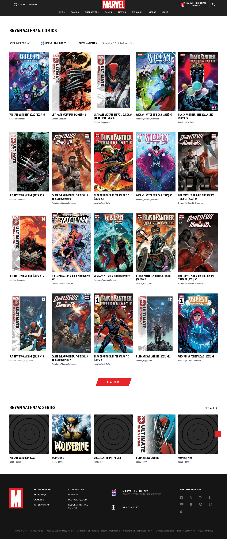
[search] (213, 4)
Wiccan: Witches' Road (22, 457)
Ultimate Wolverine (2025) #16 (69, 114)
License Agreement (165, 531)
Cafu (192, 122)
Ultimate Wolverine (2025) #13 (26, 356)
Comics (75, 12)
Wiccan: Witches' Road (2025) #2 (112, 276)
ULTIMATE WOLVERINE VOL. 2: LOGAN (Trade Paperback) (113, 116)
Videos (152, 12)
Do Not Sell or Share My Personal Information (98, 531)
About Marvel (42, 489)
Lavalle (181, 122)
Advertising (76, 489)
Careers (38, 499)
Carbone (20, 360)
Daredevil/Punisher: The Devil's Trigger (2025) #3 (196, 277)
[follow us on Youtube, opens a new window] (182, 504)
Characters (92, 12)
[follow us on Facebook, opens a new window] (181, 498)
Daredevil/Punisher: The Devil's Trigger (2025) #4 (196, 197)
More (165, 12)
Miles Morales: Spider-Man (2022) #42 (71, 277)
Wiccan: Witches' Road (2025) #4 (154, 114)
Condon (55, 118)
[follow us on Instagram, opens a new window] (200, 498)
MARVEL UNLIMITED (55, 43)
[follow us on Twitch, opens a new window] (210, 505)
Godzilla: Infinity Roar (107, 457)
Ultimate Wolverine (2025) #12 (153, 356)
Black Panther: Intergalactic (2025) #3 (111, 197)
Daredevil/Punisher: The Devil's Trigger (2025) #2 (70, 358)
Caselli (62, 283)
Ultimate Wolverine (147, 457)
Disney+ (73, 494)
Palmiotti (56, 203)
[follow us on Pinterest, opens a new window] (200, 504)
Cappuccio (63, 118)
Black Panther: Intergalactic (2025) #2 (153, 277)
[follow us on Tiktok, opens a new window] (181, 512)
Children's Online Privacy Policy (137, 531)
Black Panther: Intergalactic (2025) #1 (111, 358)
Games (108, 12)
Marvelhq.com (77, 499)
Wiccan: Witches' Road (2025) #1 (196, 356)
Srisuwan (72, 203)
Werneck (21, 118)
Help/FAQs (40, 494)
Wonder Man (185, 457)
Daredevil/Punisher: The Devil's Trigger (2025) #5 (70, 197)
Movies (122, 12)
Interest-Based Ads (186, 531)
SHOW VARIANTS (88, 43)
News (62, 12)
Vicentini (69, 283)
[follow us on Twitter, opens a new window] (191, 498)
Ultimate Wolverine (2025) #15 (26, 195)
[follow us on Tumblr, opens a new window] (210, 498)
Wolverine (58, 457)
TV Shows (137, 12)
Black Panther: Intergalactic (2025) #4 (195, 116)
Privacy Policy (36, 531)
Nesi (187, 122)
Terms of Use (20, 531)
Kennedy (13, 118)
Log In (21, 4)
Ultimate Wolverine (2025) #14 (26, 276)
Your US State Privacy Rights (60, 531)
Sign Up (33, 4)
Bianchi (64, 203)
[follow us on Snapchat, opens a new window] (191, 505)
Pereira (147, 118)
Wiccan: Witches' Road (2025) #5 (27, 114)
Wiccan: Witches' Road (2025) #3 (154, 195)
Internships (41, 504)
